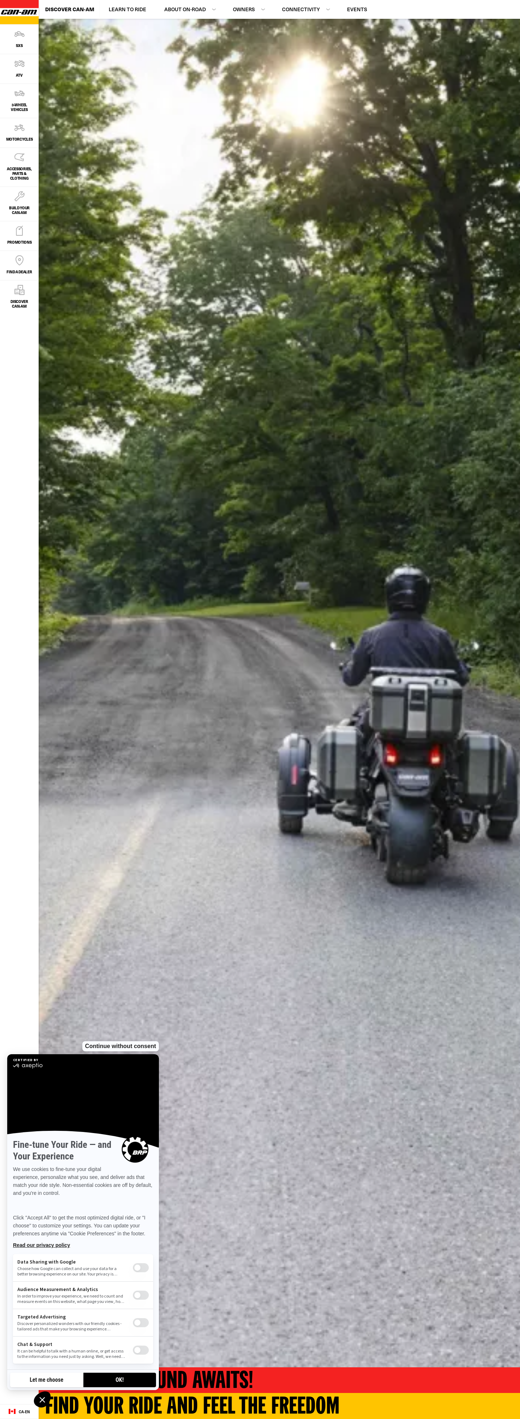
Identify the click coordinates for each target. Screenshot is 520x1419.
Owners (244, 9)
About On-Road (185, 9)
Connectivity (301, 9)
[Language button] (19, 1412)
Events (357, 9)
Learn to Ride (127, 9)
